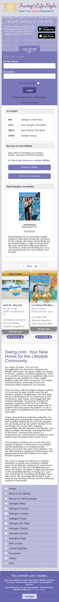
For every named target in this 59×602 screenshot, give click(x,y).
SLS (11, 563)
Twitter (12, 558)
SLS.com (29, 367)
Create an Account (29, 102)
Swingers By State (19, 523)
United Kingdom (18, 548)
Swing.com (15, 351)
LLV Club (43, 274)
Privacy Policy (38, 589)
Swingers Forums (19, 508)
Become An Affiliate (29, 167)
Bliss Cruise (15, 274)
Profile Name (10, 60)
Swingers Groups (18, 513)
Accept (29, 596)
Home (12, 488)
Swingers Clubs (18, 518)
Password (8, 71)
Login (29, 90)
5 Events (15, 337)
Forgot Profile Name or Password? (29, 97)
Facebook (14, 553)
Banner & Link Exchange (29, 176)
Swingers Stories (18, 528)
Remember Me (27, 82)
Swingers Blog (17, 503)
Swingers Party (17, 538)
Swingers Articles (18, 533)
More (29, 266)
